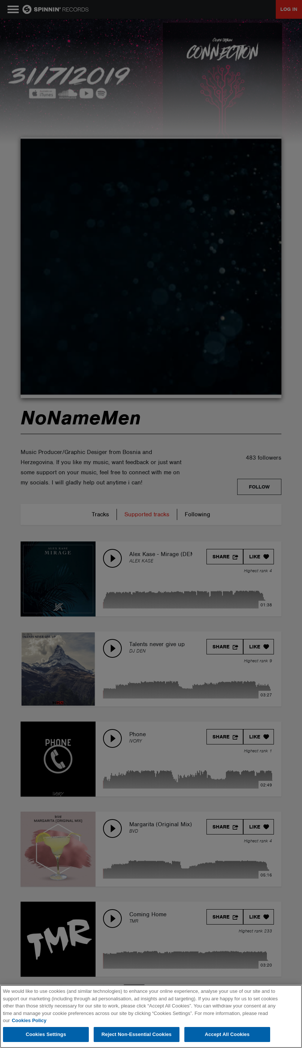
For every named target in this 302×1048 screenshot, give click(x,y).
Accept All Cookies (227, 1034)
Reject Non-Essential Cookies (137, 1034)
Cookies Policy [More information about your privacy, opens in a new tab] (29, 1020)
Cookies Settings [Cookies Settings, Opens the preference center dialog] (46, 1034)
